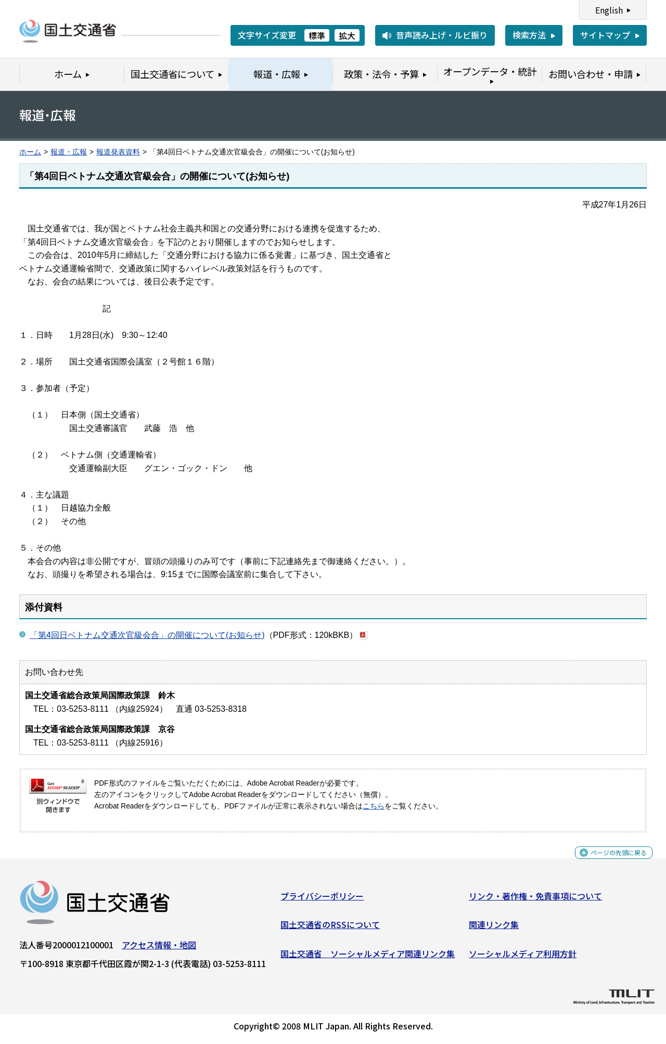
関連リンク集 (494, 928)
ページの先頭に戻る (610, 862)
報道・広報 (68, 152)
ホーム (30, 152)
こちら (374, 806)
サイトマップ (605, 35)
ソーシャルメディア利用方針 (523, 957)
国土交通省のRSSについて (330, 928)
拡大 (347, 35)
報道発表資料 (118, 152)
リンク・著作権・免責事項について (535, 899)
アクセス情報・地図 (159, 948)
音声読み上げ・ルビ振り (442, 35)
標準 (317, 35)
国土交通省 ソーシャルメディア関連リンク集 (367, 957)
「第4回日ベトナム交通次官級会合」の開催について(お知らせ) (147, 635)
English (609, 10)
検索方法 (529, 35)
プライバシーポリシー (322, 899)
